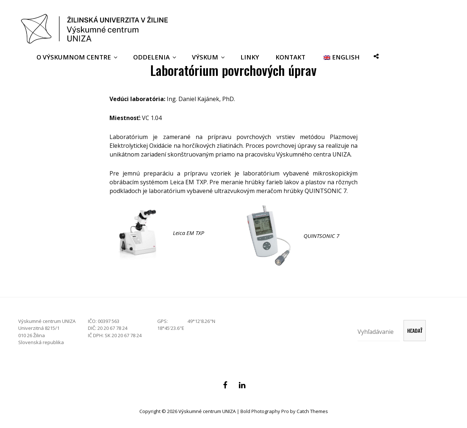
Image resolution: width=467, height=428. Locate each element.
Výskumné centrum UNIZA (207, 411)
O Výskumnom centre (77, 57)
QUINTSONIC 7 (326, 191)
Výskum (209, 57)
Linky (249, 57)
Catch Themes (312, 411)
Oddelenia (155, 57)
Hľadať (414, 330)
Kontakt (290, 57)
